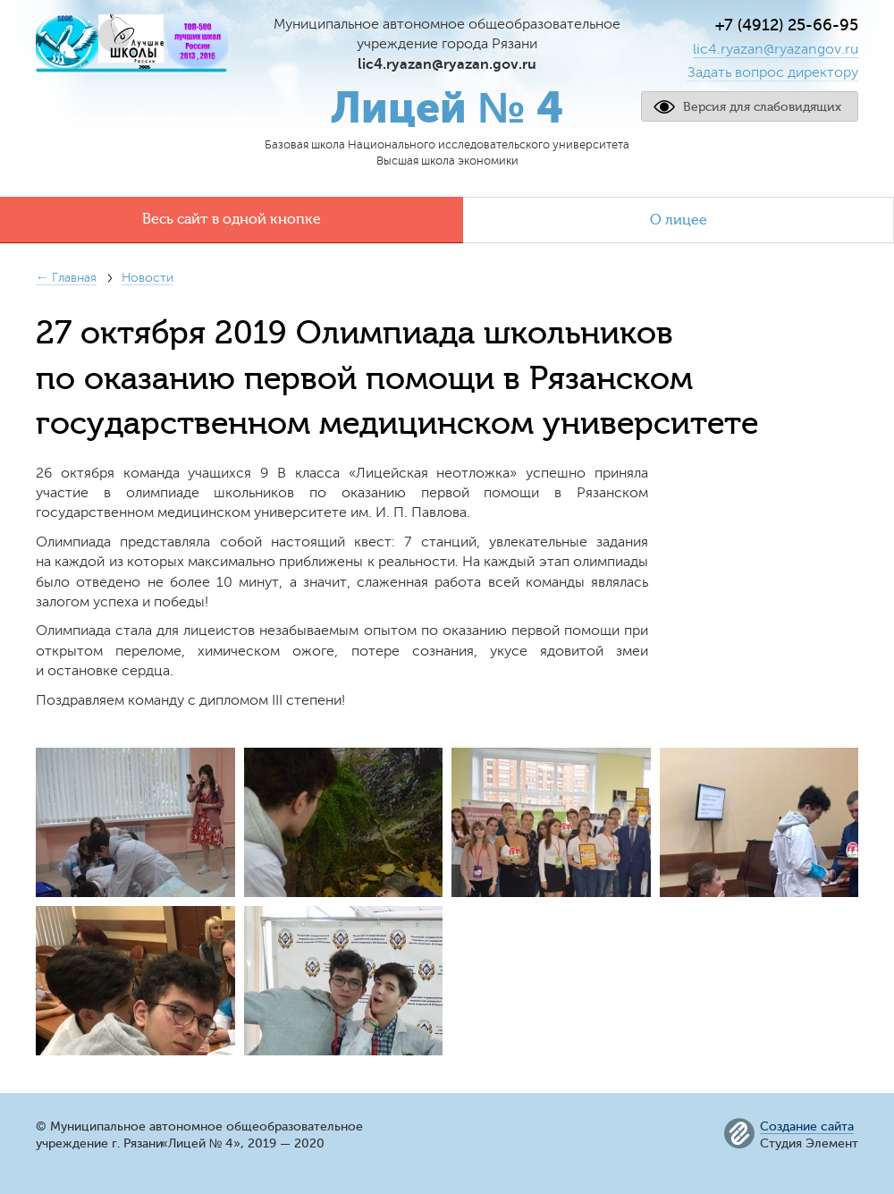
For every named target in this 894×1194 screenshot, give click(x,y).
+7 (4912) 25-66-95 (786, 25)
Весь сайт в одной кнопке (231, 219)
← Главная (66, 277)
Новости (147, 277)
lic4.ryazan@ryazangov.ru (775, 49)
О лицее (678, 220)
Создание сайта (807, 1127)
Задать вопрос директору (772, 72)
